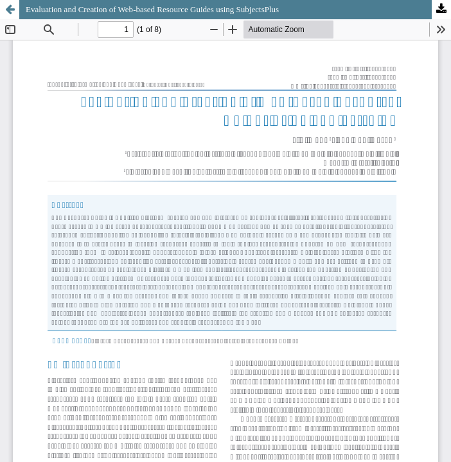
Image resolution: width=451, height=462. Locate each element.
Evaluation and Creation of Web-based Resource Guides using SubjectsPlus (152, 9)
